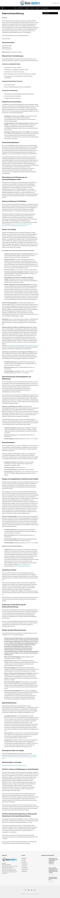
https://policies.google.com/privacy (23, 566)
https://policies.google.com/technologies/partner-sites (14, 765)
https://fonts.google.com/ (24, 564)
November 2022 (25, 869)
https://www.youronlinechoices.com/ (30, 345)
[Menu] (2, 8)
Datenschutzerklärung (6, 864)
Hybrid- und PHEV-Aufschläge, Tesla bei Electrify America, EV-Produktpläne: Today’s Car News (53, 870)
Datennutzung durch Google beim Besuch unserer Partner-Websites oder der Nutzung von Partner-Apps (19, 757)
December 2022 (25, 867)
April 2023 (24, 860)
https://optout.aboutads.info (13, 345)
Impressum (4, 863)
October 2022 (24, 871)
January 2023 (24, 865)
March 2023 (24, 862)
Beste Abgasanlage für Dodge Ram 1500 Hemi (53, 878)
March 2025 (24, 858)
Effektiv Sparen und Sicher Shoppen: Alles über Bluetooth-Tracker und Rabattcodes (53, 861)
